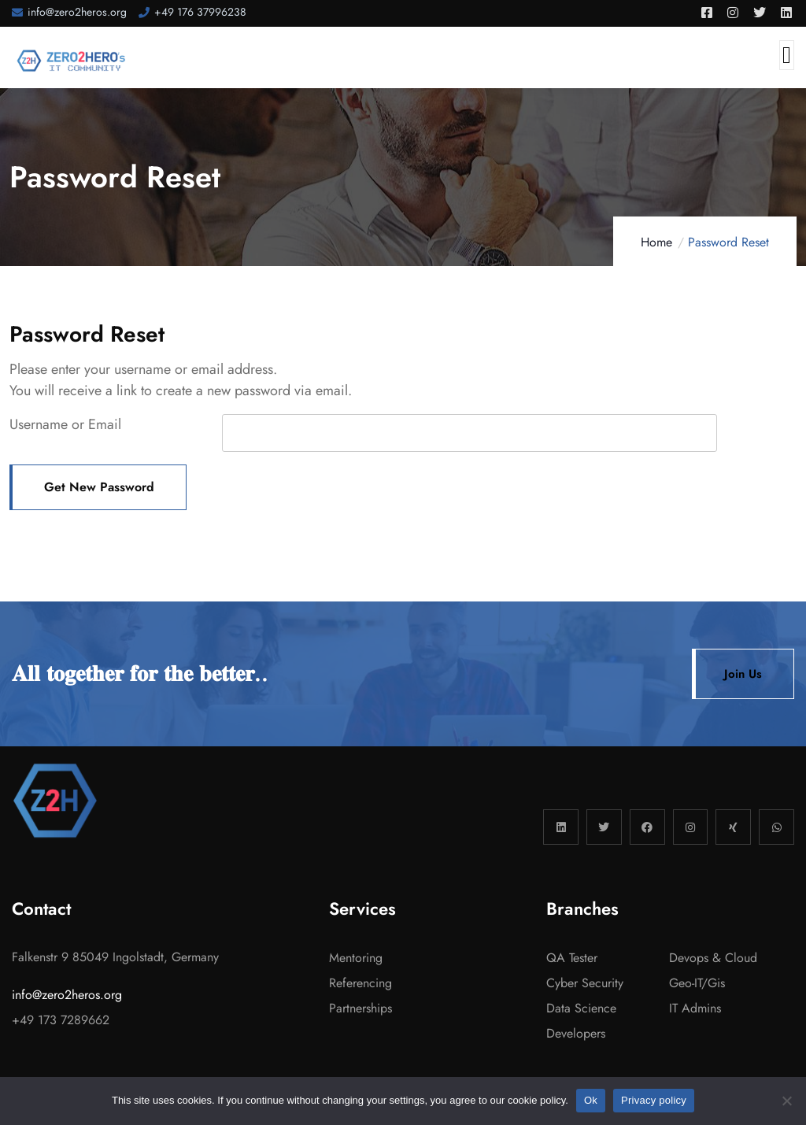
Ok (590, 1100)
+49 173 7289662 (60, 1020)
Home (656, 242)
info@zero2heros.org (77, 12)
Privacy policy (653, 1100)
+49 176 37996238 (200, 12)
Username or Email (65, 424)
